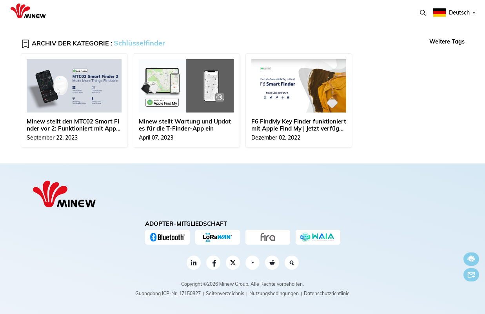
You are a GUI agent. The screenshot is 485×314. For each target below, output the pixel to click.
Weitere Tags (447, 41)
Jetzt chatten (471, 259)
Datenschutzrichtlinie (327, 293)
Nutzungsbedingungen (274, 293)
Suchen (423, 13)
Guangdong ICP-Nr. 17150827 (168, 293)
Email (471, 275)
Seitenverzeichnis (225, 293)
